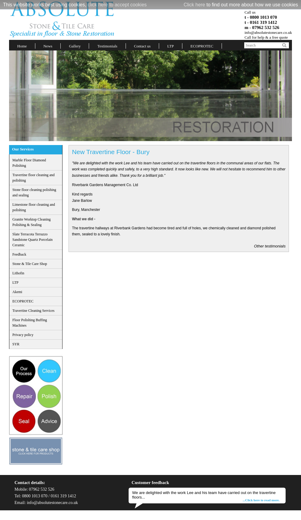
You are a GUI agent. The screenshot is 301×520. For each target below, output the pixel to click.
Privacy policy (23, 335)
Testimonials (107, 46)
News (48, 46)
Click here (194, 4)
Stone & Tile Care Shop (29, 264)
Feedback (19, 254)
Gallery (75, 46)
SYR (15, 344)
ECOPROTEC (202, 46)
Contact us (142, 46)
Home (22, 46)
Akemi (17, 292)
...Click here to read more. (261, 500)
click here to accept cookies (117, 4)
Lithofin (18, 273)
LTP (170, 46)
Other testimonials (270, 246)
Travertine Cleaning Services (33, 310)
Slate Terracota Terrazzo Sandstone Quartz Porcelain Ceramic (32, 239)
